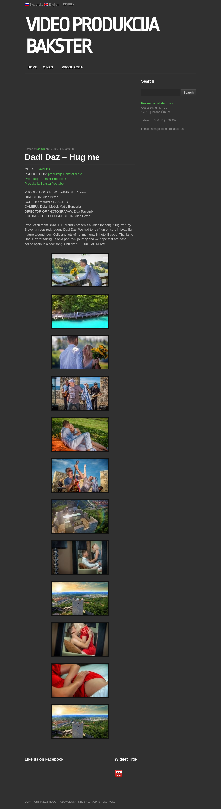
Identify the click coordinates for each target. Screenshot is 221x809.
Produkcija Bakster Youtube (44, 183)
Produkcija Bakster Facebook (45, 179)
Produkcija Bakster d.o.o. (157, 103)
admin (41, 148)
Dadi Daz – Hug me (62, 157)
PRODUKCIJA (74, 67)
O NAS (49, 67)
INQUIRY (68, 4)
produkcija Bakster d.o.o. (65, 174)
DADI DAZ (44, 169)
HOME (32, 67)
